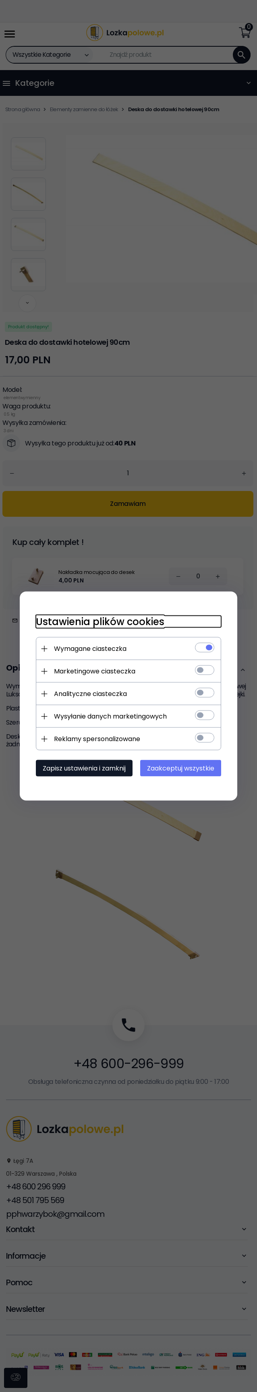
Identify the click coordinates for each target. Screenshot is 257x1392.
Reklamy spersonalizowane (97, 739)
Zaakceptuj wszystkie (180, 768)
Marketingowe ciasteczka (94, 671)
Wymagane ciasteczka (90, 648)
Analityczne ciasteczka (90, 693)
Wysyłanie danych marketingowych (110, 716)
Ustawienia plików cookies (100, 622)
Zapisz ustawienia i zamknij (84, 768)
